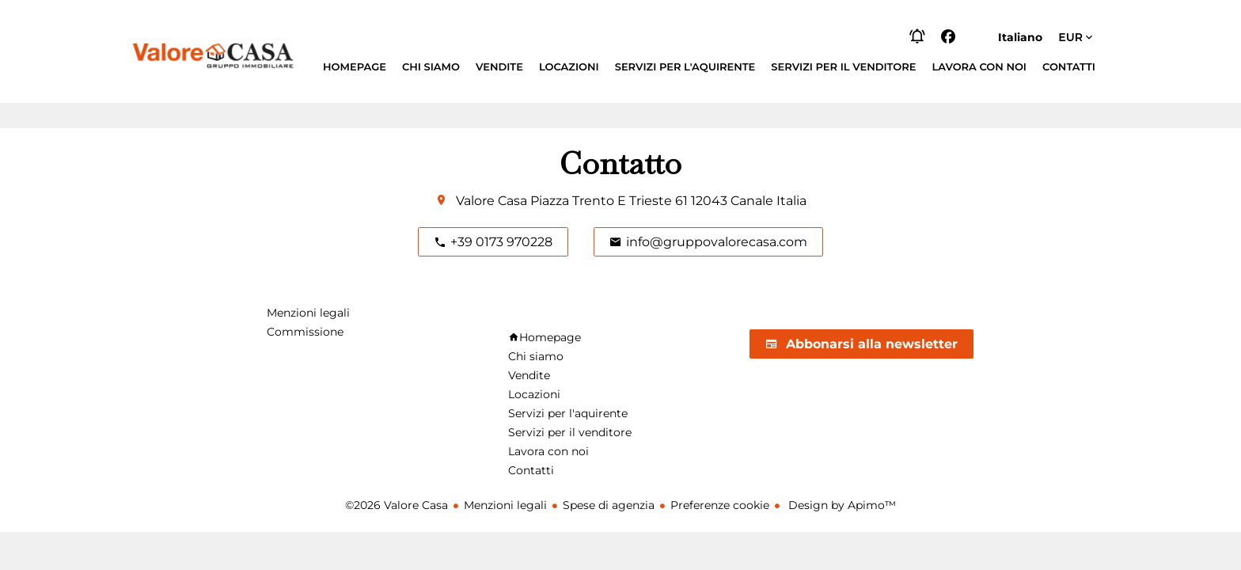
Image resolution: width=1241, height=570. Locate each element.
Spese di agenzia (609, 505)
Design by (840, 505)
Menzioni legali (505, 505)
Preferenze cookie (719, 505)
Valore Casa (491, 200)
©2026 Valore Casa (396, 505)
